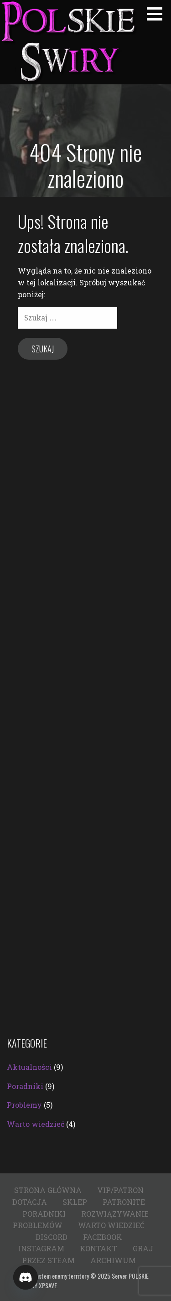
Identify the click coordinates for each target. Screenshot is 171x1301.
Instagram (41, 1248)
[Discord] (25, 1277)
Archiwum (113, 1260)
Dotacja (29, 1202)
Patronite (124, 1202)
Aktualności (29, 1067)
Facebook (102, 1237)
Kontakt (98, 1248)
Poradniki (25, 1086)
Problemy (24, 1105)
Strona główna (48, 1190)
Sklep (74, 1202)
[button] (158, 14)
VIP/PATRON (120, 1190)
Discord (51, 1237)
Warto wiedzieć (35, 1124)
